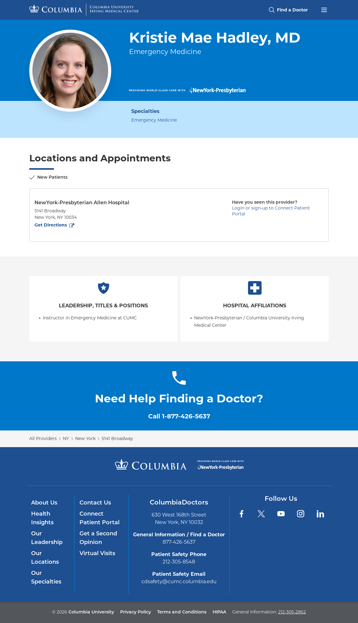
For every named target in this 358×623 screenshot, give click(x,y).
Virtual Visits (97, 553)
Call (179, 416)
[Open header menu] (324, 9)
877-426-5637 (179, 542)
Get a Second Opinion (98, 538)
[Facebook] (241, 514)
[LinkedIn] (320, 514)
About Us (44, 502)
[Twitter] (261, 514)
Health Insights (42, 518)
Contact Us (95, 502)
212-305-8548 (179, 562)
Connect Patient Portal (99, 518)
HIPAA (219, 612)
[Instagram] (301, 514)
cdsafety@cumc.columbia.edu (179, 581)
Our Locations (45, 557)
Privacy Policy (135, 612)
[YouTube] (281, 514)
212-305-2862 (292, 612)
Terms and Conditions (181, 612)
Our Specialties (46, 577)
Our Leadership (47, 538)
